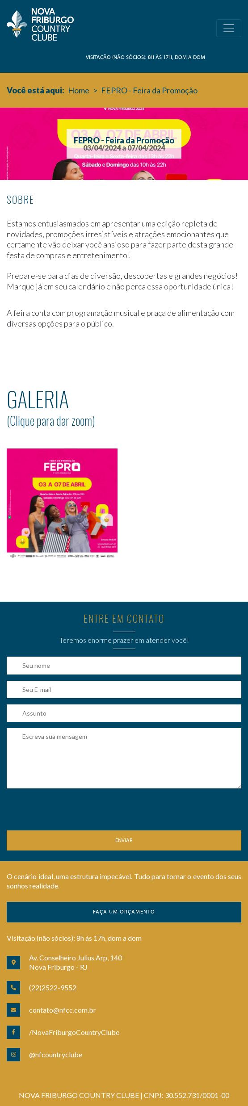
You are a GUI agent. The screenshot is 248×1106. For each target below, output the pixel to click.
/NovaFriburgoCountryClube (74, 1032)
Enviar (124, 840)
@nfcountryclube (55, 1054)
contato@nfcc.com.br (62, 1009)
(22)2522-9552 (52, 987)
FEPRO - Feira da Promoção (149, 90)
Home (78, 90)
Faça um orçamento (124, 912)
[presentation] (75, 813)
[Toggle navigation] (228, 28)
